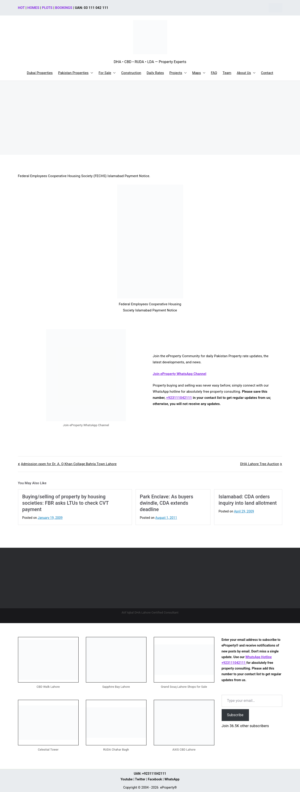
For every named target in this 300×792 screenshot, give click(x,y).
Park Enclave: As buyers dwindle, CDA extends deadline (166, 503)
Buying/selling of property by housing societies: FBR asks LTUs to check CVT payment (65, 503)
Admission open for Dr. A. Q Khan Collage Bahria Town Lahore (69, 464)
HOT (21, 8)
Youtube (127, 779)
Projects (178, 73)
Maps (198, 73)
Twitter (140, 779)
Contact (267, 73)
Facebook (155, 779)
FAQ (214, 73)
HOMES (33, 8)
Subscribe (235, 715)
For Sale (107, 73)
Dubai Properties (40, 73)
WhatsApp (171, 779)
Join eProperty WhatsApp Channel (179, 374)
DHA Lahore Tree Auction (259, 464)
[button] (91, 73)
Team (227, 73)
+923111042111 (179, 398)
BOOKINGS (63, 8)
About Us (246, 73)
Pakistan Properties (75, 73)
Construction (131, 73)
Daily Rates (155, 73)
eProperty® (168, 787)
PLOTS (47, 8)
